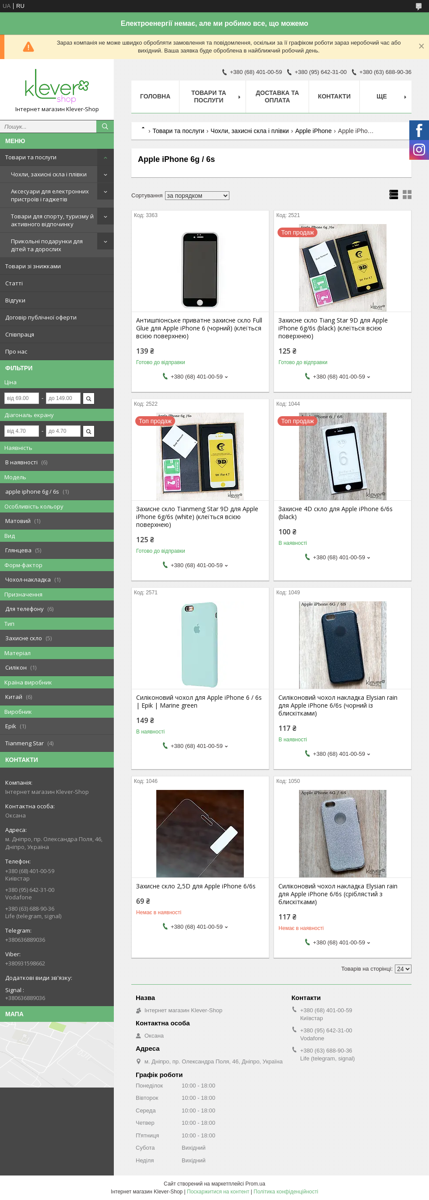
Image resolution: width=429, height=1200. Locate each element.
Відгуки (15, 300)
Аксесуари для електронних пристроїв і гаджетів (50, 195)
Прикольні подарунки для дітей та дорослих (47, 245)
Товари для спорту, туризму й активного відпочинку (52, 220)
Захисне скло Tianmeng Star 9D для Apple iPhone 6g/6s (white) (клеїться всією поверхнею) (197, 517)
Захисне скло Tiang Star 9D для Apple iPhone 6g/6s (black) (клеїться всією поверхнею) (333, 328)
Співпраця (19, 334)
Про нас (16, 351)
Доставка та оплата (277, 96)
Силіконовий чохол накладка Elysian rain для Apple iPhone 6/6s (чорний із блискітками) (337, 705)
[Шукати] (105, 126)
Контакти (334, 96)
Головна (155, 96)
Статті (14, 283)
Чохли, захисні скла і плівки (49, 174)
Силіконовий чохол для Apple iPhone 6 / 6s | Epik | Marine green (199, 701)
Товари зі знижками (33, 266)
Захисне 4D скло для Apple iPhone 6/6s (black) (335, 513)
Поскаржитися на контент (218, 1192)
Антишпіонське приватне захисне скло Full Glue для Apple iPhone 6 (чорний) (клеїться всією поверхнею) (199, 328)
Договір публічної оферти (41, 317)
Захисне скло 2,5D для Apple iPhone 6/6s (196, 886)
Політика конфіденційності (285, 1192)
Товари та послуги (30, 157)
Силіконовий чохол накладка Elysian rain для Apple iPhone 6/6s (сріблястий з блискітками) (337, 894)
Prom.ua (255, 1184)
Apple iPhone (313, 130)
